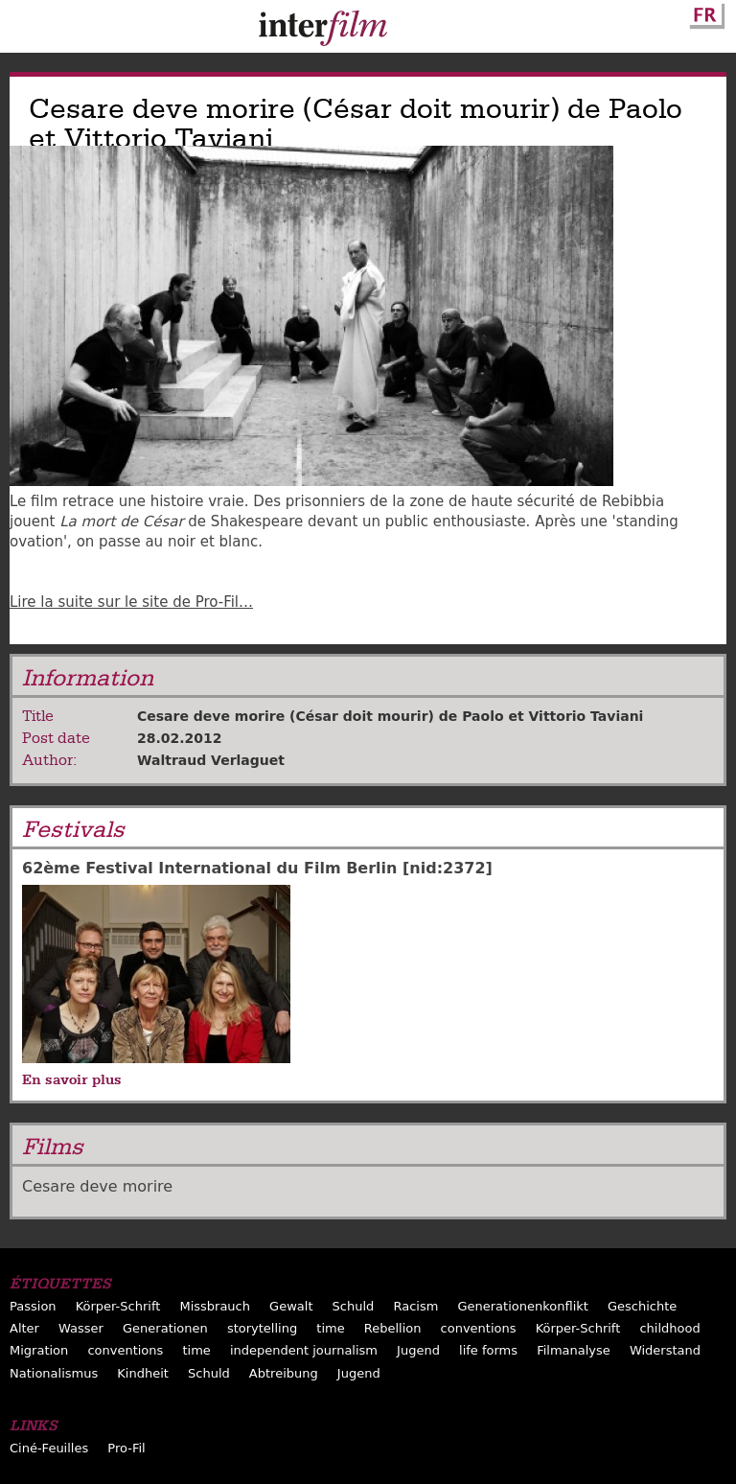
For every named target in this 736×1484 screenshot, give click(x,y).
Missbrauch (214, 1306)
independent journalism (304, 1350)
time (330, 1328)
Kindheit (143, 1373)
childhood (669, 1328)
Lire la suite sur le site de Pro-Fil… (131, 602)
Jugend (418, 1350)
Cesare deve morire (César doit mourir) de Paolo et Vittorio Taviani (390, 716)
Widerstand (665, 1350)
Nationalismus (54, 1373)
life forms (488, 1350)
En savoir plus (72, 1079)
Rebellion (393, 1328)
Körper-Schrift (118, 1306)
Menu (24, 30)
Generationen (165, 1328)
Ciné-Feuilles (49, 1448)
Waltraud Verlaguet (211, 760)
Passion (33, 1306)
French (704, 12)
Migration (39, 1350)
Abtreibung (283, 1373)
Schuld (354, 1306)
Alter (24, 1328)
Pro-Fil (126, 1448)
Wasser (81, 1328)
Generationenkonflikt (522, 1306)
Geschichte (642, 1306)
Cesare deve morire (97, 1186)
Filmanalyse (573, 1350)
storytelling (262, 1328)
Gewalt (290, 1306)
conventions (479, 1328)
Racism (415, 1306)
